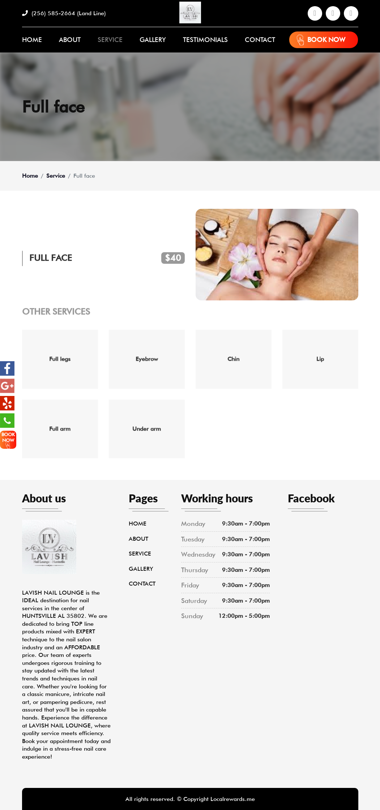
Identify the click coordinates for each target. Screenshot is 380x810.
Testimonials (205, 39)
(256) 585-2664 (64, 13)
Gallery (153, 39)
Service (110, 39)
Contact (260, 39)
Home (32, 39)
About (70, 39)
